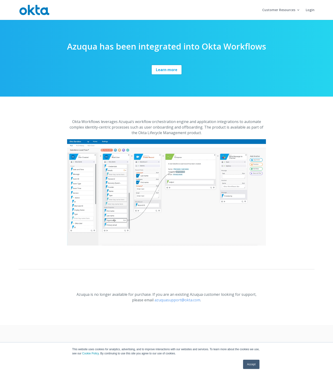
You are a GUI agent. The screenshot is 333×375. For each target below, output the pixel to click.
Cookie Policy (90, 353)
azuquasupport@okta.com (177, 300)
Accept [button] (251, 364)
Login (310, 10)
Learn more (166, 69)
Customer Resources (278, 10)
